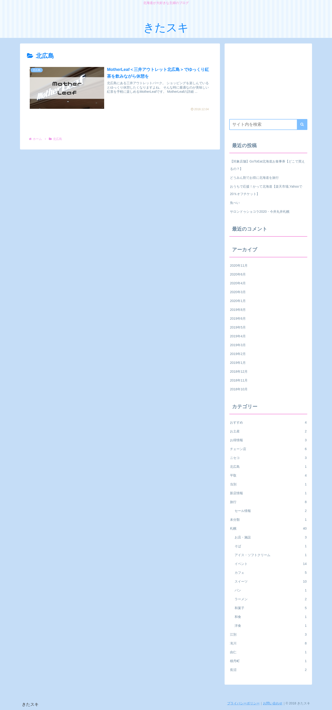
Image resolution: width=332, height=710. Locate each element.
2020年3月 (238, 292)
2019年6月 (238, 318)
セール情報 (271, 510)
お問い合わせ (272, 703)
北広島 (268, 466)
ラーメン (271, 599)
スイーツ (271, 581)
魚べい (235, 203)
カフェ (271, 572)
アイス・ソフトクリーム (271, 555)
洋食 (271, 625)
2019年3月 (238, 345)
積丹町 (268, 661)
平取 (268, 475)
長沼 (268, 670)
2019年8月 (238, 310)
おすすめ (268, 422)
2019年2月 (238, 354)
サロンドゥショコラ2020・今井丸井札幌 (259, 211)
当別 (268, 484)
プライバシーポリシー (243, 703)
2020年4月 (238, 283)
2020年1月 (238, 301)
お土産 (268, 431)
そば (271, 546)
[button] (302, 124)
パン (271, 590)
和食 (271, 616)
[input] (268, 124)
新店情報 (268, 493)
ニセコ (268, 457)
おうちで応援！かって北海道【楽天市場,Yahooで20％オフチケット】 (266, 190)
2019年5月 (238, 327)
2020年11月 (239, 265)
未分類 (268, 519)
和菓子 (271, 608)
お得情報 (268, 440)
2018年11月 (239, 380)
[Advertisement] (268, 80)
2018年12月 (239, 371)
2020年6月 (238, 274)
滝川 (268, 643)
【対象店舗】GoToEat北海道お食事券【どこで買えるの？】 (267, 165)
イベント (271, 563)
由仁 (268, 652)
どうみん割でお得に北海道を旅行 (254, 177)
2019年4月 (238, 336)
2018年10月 (239, 389)
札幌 (268, 528)
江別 (268, 634)
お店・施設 (271, 537)
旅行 (268, 502)
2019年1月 (238, 363)
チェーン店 (268, 449)
